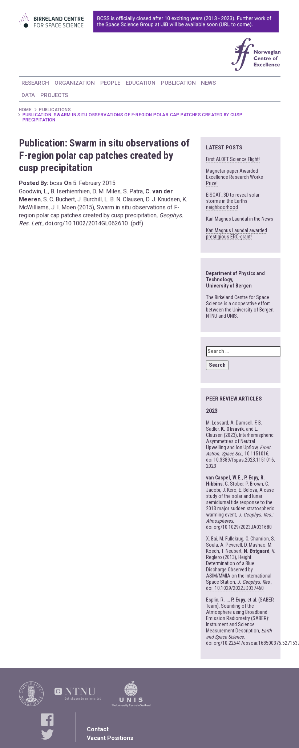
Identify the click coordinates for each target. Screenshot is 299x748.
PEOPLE (110, 83)
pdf (137, 223)
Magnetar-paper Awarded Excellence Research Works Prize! (234, 177)
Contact (98, 729)
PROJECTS (54, 95)
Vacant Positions (110, 738)
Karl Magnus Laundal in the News (239, 219)
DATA (28, 95)
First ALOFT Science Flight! (233, 159)
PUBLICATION (178, 83)
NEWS (208, 83)
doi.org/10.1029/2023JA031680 (239, 527)
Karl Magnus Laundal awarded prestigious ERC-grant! (236, 234)
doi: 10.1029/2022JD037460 (235, 588)
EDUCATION (140, 83)
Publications (55, 109)
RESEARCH (35, 83)
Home (25, 109)
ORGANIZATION (74, 83)
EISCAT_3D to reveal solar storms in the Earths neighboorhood (232, 201)
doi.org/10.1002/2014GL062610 (86, 223)
